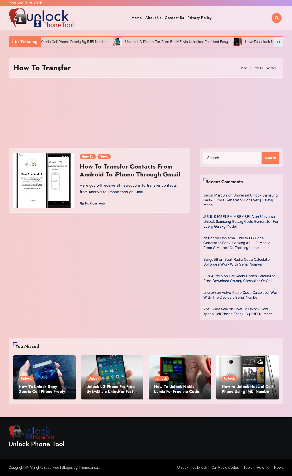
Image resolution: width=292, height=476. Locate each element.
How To (88, 157)
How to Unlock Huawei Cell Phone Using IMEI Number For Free (247, 391)
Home (137, 17)
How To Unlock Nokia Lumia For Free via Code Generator (176, 391)
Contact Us (174, 17)
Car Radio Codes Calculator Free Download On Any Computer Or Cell (239, 278)
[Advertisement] (146, 113)
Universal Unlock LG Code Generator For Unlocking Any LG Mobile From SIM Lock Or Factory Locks (236, 243)
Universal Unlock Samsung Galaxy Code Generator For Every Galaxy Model (240, 200)
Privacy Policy (199, 17)
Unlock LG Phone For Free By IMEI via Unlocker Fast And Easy (110, 391)
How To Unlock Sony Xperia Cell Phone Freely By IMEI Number (237, 311)
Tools (247, 467)
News (104, 157)
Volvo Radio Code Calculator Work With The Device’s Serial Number (241, 295)
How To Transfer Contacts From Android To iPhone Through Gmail (130, 170)
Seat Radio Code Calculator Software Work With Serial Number (237, 262)
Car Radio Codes (225, 467)
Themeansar (89, 467)
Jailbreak (200, 467)
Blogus (67, 467)
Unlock (26, 378)
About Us (153, 17)
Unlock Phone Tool (37, 444)
